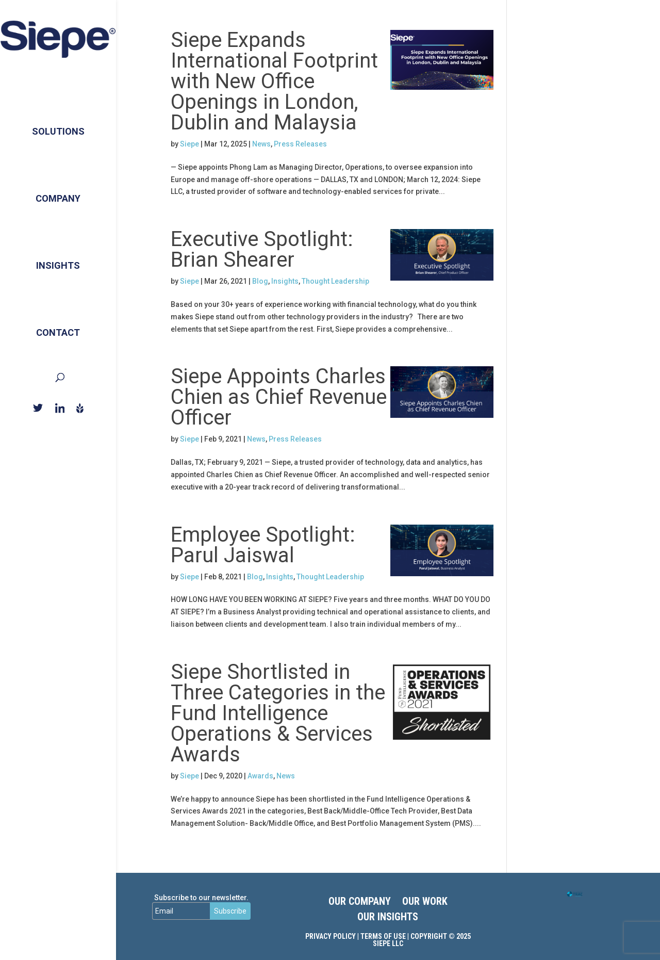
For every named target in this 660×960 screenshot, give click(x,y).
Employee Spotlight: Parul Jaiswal (263, 545)
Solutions (58, 121)
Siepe (189, 144)
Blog (260, 281)
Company (58, 188)
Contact (58, 322)
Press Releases (300, 144)
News (261, 144)
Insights (58, 255)
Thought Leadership (335, 281)
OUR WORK (425, 902)
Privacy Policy (330, 936)
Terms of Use (383, 936)
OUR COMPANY (359, 902)
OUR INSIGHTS (387, 918)
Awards (260, 776)
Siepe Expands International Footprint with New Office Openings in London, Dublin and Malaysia (274, 81)
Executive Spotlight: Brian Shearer (262, 249)
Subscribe (230, 911)
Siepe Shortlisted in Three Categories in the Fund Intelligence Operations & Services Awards (278, 713)
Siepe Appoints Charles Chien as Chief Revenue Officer (279, 397)
